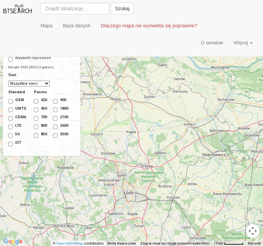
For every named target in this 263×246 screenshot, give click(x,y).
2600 (57, 126)
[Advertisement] (85, 44)
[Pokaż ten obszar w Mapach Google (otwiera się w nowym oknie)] (13, 241)
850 (38, 135)
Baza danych (76, 25)
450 (38, 109)
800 (38, 126)
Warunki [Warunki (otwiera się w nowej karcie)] (254, 243)
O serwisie (212, 42)
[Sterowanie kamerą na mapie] (253, 231)
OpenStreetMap (73, 243)
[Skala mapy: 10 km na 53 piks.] (229, 243)
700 (38, 118)
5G (14, 135)
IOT (14, 143)
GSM (16, 101)
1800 (57, 109)
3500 (57, 135)
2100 (57, 118)
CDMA (16, 118)
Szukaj (122, 8)
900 (57, 101)
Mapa (46, 25)
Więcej (243, 42)
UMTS (16, 109)
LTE (14, 126)
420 (38, 101)
